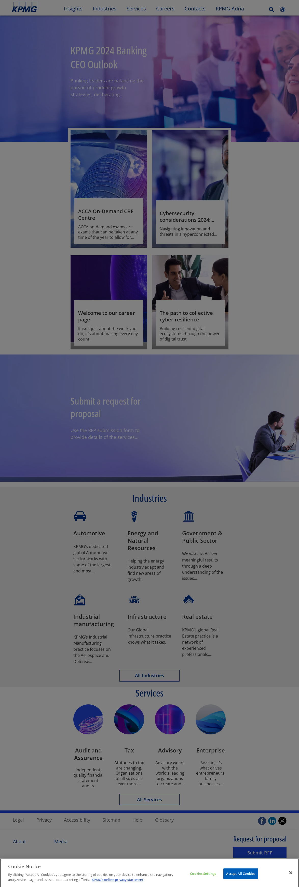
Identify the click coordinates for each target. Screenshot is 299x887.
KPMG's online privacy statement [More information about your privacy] (117, 884)
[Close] (290, 876)
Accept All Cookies (240, 877)
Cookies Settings (203, 877)
